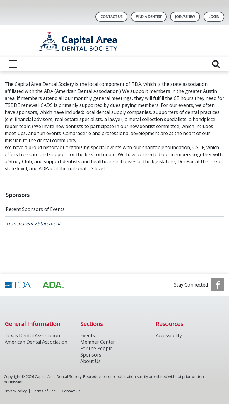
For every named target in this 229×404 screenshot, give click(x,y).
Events (87, 335)
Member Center (97, 342)
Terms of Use (44, 390)
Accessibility (169, 335)
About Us (90, 361)
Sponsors (18, 194)
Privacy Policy (15, 390)
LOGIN (214, 16)
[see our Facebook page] (217, 284)
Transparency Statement (33, 223)
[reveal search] (216, 64)
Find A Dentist (149, 16)
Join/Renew (185, 16)
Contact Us (111, 16)
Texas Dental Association (32, 335)
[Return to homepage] (114, 40)
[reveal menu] (13, 64)
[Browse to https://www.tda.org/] (34, 284)
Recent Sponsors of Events (35, 209)
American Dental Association (36, 342)
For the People (96, 348)
